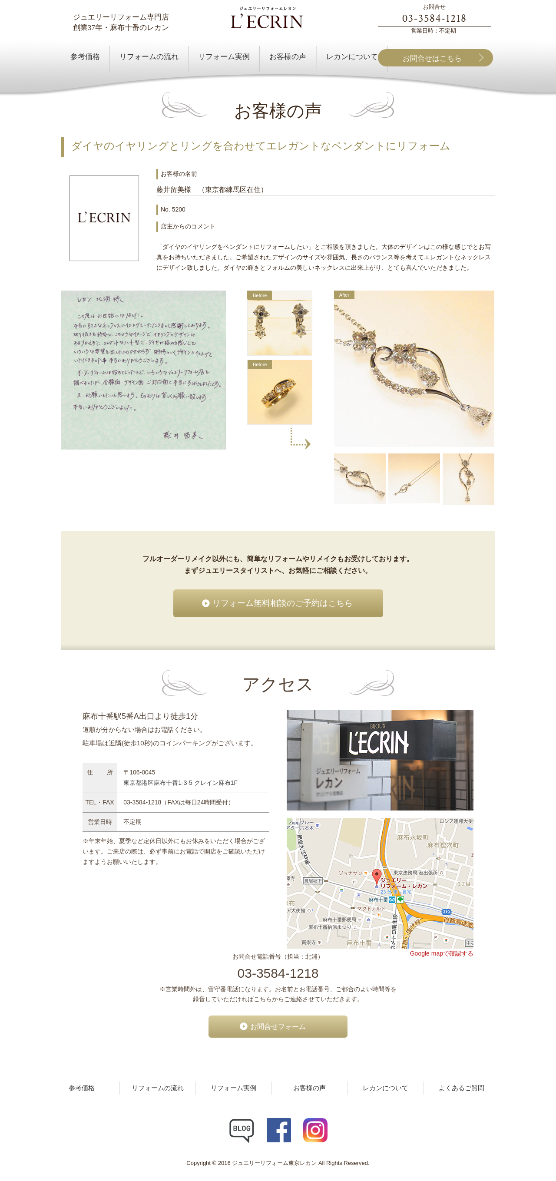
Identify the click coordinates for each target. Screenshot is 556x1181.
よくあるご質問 (461, 1088)
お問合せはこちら (432, 58)
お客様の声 (309, 1088)
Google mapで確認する (441, 953)
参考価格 (82, 1088)
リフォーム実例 (233, 1088)
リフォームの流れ (158, 1088)
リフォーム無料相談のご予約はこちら (282, 603)
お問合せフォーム (278, 1026)
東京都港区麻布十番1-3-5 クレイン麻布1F (180, 782)
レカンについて (385, 1088)
